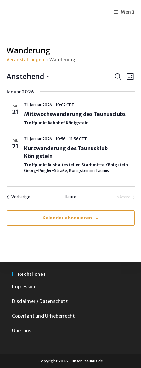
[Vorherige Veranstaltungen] (18, 197)
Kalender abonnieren (67, 218)
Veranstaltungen (25, 60)
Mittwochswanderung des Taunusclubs (75, 114)
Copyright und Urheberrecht (43, 316)
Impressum (24, 287)
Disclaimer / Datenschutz (40, 301)
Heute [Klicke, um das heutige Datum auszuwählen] (70, 196)
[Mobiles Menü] (124, 12)
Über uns (21, 330)
